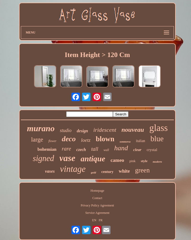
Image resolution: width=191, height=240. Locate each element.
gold (93, 172)
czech (81, 149)
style (144, 161)
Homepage (97, 190)
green (142, 170)
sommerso (125, 141)
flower (52, 141)
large (37, 139)
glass (158, 128)
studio (65, 130)
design (82, 131)
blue (157, 138)
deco (69, 139)
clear (137, 150)
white (124, 171)
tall (94, 149)
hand (121, 148)
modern (157, 161)
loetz (85, 140)
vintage (72, 169)
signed (43, 158)
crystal (152, 150)
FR (101, 220)
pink (133, 161)
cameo (117, 160)
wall (106, 150)
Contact (97, 198)
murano (41, 128)
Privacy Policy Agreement (97, 205)
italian (140, 141)
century (107, 172)
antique (93, 158)
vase (67, 158)
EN (94, 220)
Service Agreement (97, 213)
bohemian (46, 149)
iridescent (104, 129)
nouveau (133, 129)
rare (66, 148)
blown (105, 139)
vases (50, 171)
